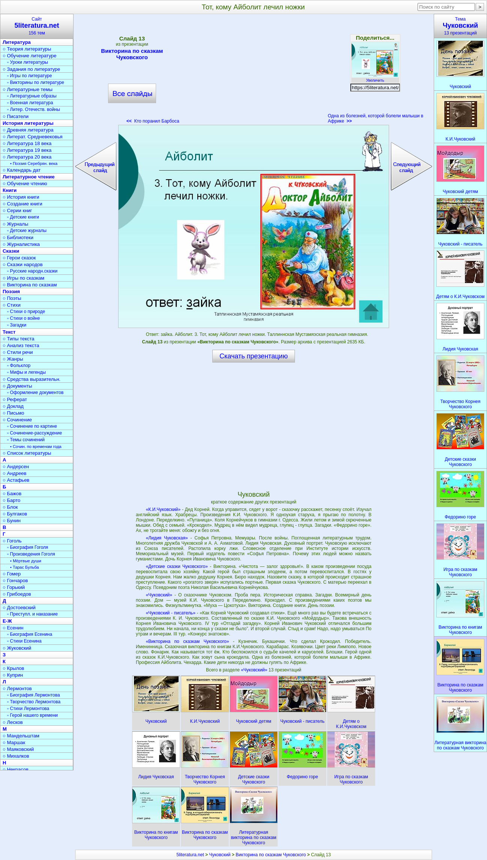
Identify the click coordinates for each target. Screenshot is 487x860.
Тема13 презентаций (460, 26)
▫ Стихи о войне (23, 318)
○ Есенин (13, 628)
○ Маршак (14, 742)
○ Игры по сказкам (23, 278)
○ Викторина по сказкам (30, 285)
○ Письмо (13, 413)
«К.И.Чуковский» (163, 509)
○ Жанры (13, 359)
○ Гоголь (12, 541)
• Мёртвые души (25, 561)
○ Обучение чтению (25, 183)
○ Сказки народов (23, 264)
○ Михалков (16, 756)
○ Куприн (13, 675)
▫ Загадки (16, 325)
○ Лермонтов (17, 688)
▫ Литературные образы (32, 96)
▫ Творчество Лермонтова (33, 701)
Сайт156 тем (36, 26)
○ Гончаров (15, 580)
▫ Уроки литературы (27, 62)
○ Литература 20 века (27, 157)
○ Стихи (12, 305)
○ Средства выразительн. (31, 379)
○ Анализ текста (21, 345)
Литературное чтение (28, 177)
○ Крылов (13, 668)
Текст (9, 332)
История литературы (28, 123)
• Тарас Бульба (24, 567)
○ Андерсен (16, 466)
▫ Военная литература (30, 102)
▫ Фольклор (18, 365)
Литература (17, 42)
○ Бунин (12, 520)
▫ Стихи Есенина (24, 641)
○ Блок (10, 507)
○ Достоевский (19, 607)
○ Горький (14, 587)
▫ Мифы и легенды (26, 372)
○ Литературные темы (28, 89)
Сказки (11, 251)
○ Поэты (12, 298)
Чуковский (219, 854)
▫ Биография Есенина (29, 634)
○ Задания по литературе (31, 69)
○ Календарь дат (22, 170)
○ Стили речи (18, 352)
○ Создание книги (22, 204)
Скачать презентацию (253, 356)
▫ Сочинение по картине (32, 426)
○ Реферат (15, 399)
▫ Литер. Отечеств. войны (33, 109)
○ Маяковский (18, 749)
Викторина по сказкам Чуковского (132, 54)
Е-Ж (7, 621)
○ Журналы (15, 224)
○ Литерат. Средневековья (33, 136)
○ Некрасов (16, 769)
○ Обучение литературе (30, 55)
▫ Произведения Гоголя (31, 554)
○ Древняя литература (28, 130)
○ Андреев (15, 473)
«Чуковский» (159, 595)
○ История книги (21, 197)
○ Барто (11, 500)
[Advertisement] (254, 71)
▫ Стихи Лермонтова (28, 708)
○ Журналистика (21, 244)
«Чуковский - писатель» (170, 613)
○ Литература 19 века (27, 150)
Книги (10, 190)
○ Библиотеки (18, 237)
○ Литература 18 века (27, 143)
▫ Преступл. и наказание (32, 614)
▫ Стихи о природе (26, 311)
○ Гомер (12, 574)
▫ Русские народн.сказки (32, 271)
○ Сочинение (17, 420)
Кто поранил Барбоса (152, 121)
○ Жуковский (17, 648)
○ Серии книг (17, 210)
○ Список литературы (27, 453)
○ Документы (17, 386)
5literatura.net (190, 854)
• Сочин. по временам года (36, 446)
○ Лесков (13, 722)
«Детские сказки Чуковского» (177, 566)
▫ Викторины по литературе (35, 82)
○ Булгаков (15, 514)
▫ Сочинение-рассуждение (34, 433)
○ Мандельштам (21, 736)
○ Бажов (12, 493)
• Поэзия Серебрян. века (33, 163)
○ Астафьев (16, 480)
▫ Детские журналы (27, 230)
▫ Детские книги (23, 217)
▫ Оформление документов (35, 392)
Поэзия (11, 291)
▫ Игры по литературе (29, 75)
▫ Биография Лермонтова (33, 695)
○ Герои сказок (19, 258)
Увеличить (375, 78)
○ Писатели (16, 116)
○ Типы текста (19, 339)
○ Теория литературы (27, 49)
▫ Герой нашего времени (32, 715)
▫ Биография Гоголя (27, 547)
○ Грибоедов (17, 594)
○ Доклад (13, 406)
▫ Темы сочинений (26, 439)
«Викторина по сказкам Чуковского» (187, 641)
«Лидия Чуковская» (167, 538)
